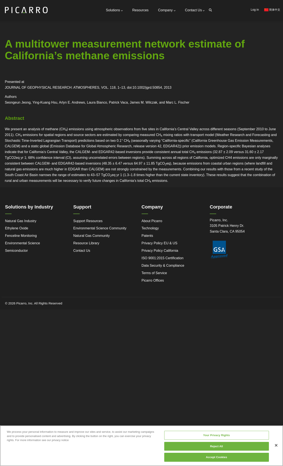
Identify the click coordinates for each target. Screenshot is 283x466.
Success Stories (6, 97)
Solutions (115, 10)
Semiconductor (16, 250)
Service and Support (8, 74)
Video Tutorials (64, 74)
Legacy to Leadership (37, 81)
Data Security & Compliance (163, 265)
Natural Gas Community (91, 235)
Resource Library (86, 243)
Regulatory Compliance (8, 90)
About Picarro (152, 220)
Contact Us (195, 10)
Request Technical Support (63, 51)
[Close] (276, 448)
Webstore (65, 79)
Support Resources (57, 47)
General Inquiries (56, 41)
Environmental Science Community (99, 228)
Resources (141, 10)
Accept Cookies (216, 460)
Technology (150, 228)
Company (167, 10)
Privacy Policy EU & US (159, 243)
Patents (147, 235)
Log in (255, 9)
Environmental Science (22, 243)
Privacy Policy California (160, 250)
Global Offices (54, 55)
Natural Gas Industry (21, 220)
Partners (50, 59)
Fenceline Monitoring (21, 235)
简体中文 (272, 9)
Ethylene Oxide (16, 228)
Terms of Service (154, 272)
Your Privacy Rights (216, 438)
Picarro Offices (153, 280)
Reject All (216, 449)
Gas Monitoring (94, 74)
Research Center (65, 85)
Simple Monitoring (36, 74)
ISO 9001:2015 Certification (163, 257)
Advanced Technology (8, 81)
